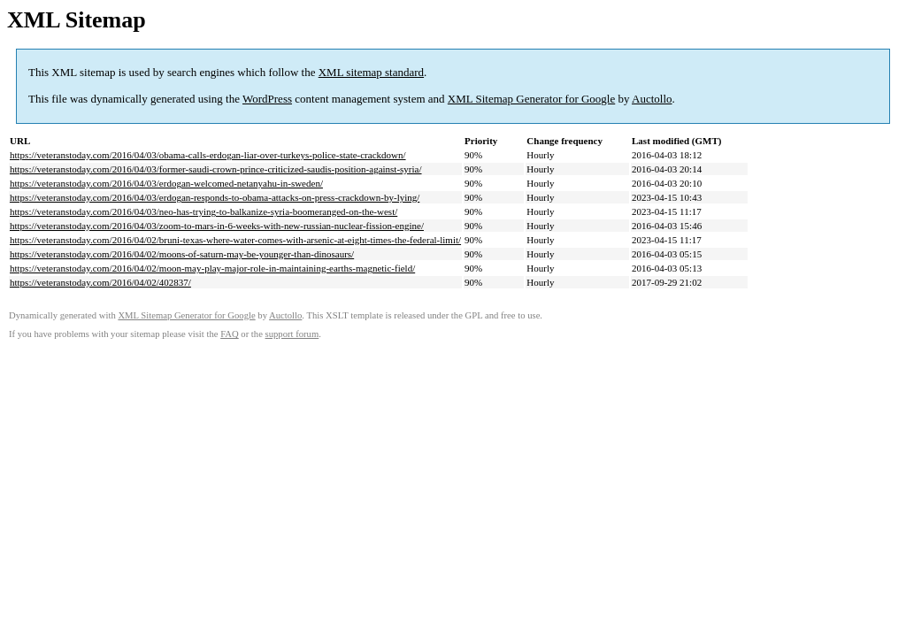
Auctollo (652, 98)
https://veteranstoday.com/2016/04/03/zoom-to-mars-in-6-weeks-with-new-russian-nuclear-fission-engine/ (217, 225)
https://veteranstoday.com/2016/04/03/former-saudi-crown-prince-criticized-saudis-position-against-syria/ (216, 169)
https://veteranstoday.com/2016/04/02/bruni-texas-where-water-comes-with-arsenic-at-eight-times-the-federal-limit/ (235, 239)
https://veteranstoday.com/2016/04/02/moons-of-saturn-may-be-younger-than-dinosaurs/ (182, 254)
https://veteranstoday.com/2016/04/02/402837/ (100, 282)
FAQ (229, 334)
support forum (292, 334)
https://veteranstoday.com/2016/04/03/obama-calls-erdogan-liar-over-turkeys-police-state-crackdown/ (208, 155)
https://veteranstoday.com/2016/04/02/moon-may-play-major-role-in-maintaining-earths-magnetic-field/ (212, 268)
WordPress (267, 98)
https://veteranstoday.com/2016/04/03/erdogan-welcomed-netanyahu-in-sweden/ (166, 183)
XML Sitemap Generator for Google (531, 98)
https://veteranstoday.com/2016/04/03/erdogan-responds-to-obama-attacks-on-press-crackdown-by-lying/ (214, 197)
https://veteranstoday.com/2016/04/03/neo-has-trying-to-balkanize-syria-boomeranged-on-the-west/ (203, 211)
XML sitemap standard (371, 72)
